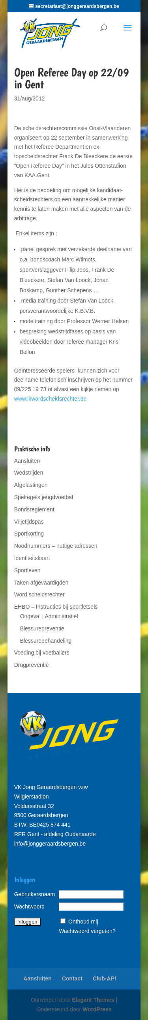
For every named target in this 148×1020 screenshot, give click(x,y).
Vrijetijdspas (29, 522)
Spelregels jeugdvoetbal (43, 497)
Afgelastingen (31, 485)
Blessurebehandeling (46, 641)
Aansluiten (27, 461)
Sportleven (27, 570)
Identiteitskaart (32, 558)
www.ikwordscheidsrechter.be (50, 399)
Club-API (104, 978)
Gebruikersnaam (34, 894)
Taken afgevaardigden (41, 582)
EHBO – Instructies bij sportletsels (56, 607)
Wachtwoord (29, 906)
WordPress (97, 1009)
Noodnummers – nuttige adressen (55, 546)
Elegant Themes (93, 1000)
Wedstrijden (28, 472)
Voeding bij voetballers (41, 652)
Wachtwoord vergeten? (87, 931)
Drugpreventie (31, 665)
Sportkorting (29, 533)
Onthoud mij (83, 921)
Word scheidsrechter (39, 594)
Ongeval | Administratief (49, 616)
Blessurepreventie (42, 628)
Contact (72, 978)
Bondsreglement (34, 509)
